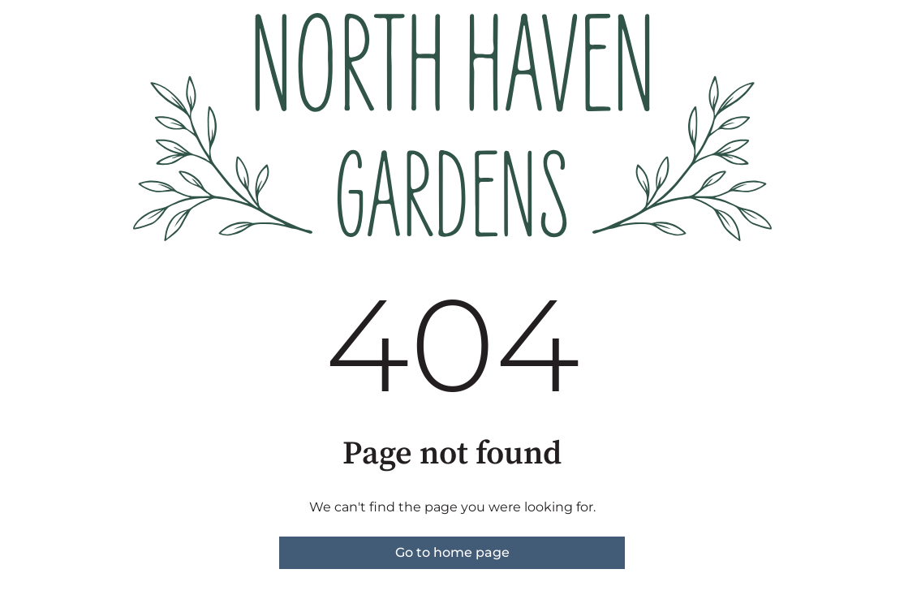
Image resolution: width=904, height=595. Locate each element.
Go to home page (452, 552)
